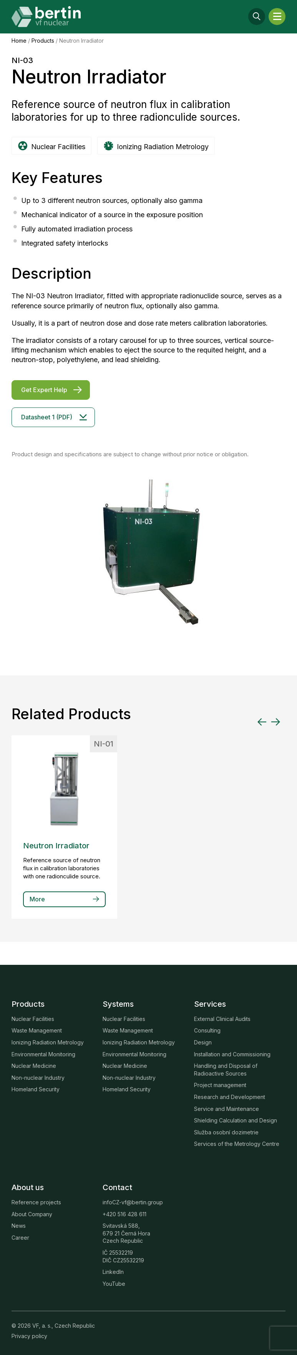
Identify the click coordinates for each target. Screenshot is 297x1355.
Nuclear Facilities (33, 1019)
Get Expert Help (44, 390)
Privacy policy (29, 1336)
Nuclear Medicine (34, 1065)
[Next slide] (275, 722)
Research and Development (229, 1097)
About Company (32, 1214)
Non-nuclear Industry (38, 1077)
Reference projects (36, 1202)
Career (20, 1237)
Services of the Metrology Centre (236, 1144)
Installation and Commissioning (232, 1054)
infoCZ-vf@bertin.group (133, 1202)
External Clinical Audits (222, 1019)
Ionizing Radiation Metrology (48, 1042)
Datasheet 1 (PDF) (46, 417)
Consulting (207, 1030)
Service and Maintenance (226, 1109)
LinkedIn (113, 1272)
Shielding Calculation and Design (235, 1120)
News (19, 1225)
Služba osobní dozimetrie (226, 1132)
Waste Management (37, 1030)
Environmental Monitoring (43, 1054)
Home (19, 40)
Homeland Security (36, 1089)
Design (203, 1042)
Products (43, 40)
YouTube (114, 1283)
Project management (220, 1085)
